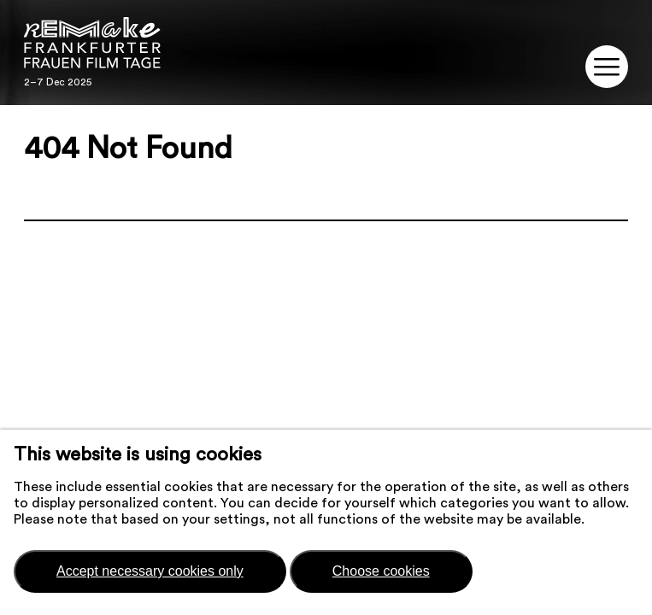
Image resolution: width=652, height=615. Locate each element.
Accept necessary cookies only (150, 571)
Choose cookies (381, 571)
